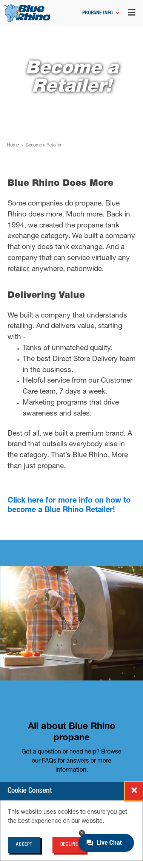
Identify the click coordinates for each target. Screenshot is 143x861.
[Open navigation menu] (131, 13)
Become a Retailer (44, 145)
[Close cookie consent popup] (134, 791)
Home (13, 145)
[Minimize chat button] (82, 833)
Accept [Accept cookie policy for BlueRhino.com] (24, 844)
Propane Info (97, 13)
